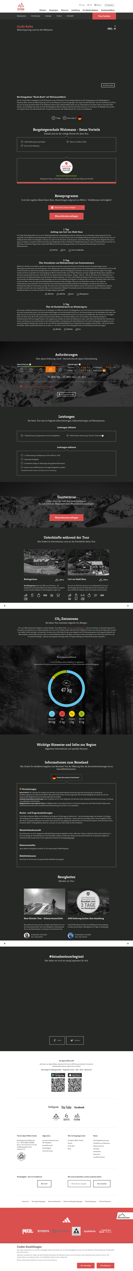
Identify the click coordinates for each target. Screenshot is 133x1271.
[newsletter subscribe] (101, 1183)
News (69, 1149)
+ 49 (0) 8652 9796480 (27, 1143)
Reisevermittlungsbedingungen (73, 1201)
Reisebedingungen (68, 838)
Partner (70, 1143)
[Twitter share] (75, 1040)
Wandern (42, 10)
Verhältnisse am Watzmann (101, 1143)
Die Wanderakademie (90, 10)
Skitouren (64, 10)
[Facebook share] (57, 1040)
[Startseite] (21, 7)
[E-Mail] (79, 1183)
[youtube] (66, 1109)
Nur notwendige (86, 1265)
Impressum (25, 1201)
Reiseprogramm (21, 16)
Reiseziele (96, 1149)
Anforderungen (35, 16)
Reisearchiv (96, 1154)
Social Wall (71, 1146)
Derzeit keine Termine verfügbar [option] (63, 207)
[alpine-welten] (56, 1120)
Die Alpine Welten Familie (75, 1140)
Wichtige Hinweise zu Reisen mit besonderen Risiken (39, 386)
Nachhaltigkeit (46, 1148)
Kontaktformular (47, 1145)
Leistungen (48, 16)
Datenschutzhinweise (54, 1201)
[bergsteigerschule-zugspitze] (66, 1120)
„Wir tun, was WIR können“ (76, 628)
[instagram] (53, 1109)
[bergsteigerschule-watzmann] (77, 1120)
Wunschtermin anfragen (66, 216)
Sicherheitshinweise (105, 1201)
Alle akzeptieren (105, 1265)
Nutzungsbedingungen (39, 1201)
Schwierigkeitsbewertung (101, 1140)
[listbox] (66, 207)
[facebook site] (79, 1109)
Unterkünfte (70, 16)
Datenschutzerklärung (50, 1260)
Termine (59, 16)
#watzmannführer (108, 10)
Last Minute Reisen (99, 1157)
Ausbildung (75, 10)
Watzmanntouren (98, 1146)
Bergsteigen (53, 10)
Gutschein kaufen (47, 1151)
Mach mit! (44, 1184)
